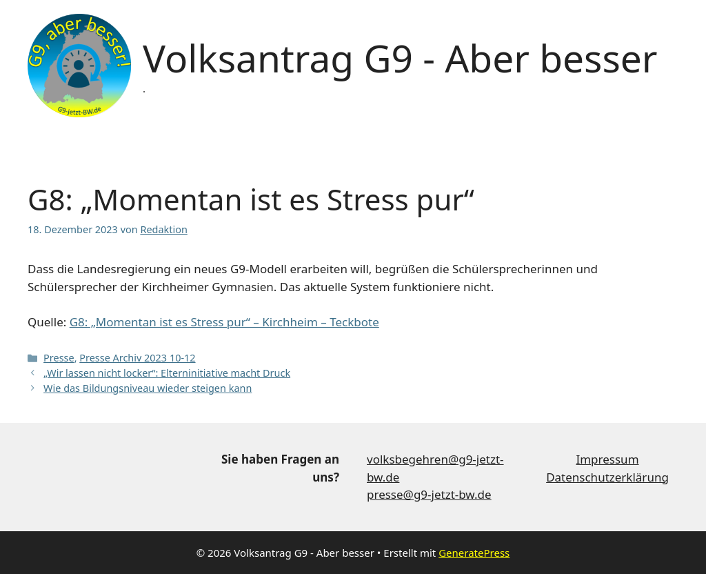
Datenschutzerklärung (607, 477)
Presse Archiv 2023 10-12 (137, 357)
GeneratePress (474, 553)
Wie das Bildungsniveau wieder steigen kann (147, 388)
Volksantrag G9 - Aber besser (400, 57)
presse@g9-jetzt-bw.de (429, 494)
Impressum (607, 459)
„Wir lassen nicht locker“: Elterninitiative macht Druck (166, 372)
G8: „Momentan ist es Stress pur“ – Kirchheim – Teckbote (224, 322)
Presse (58, 357)
